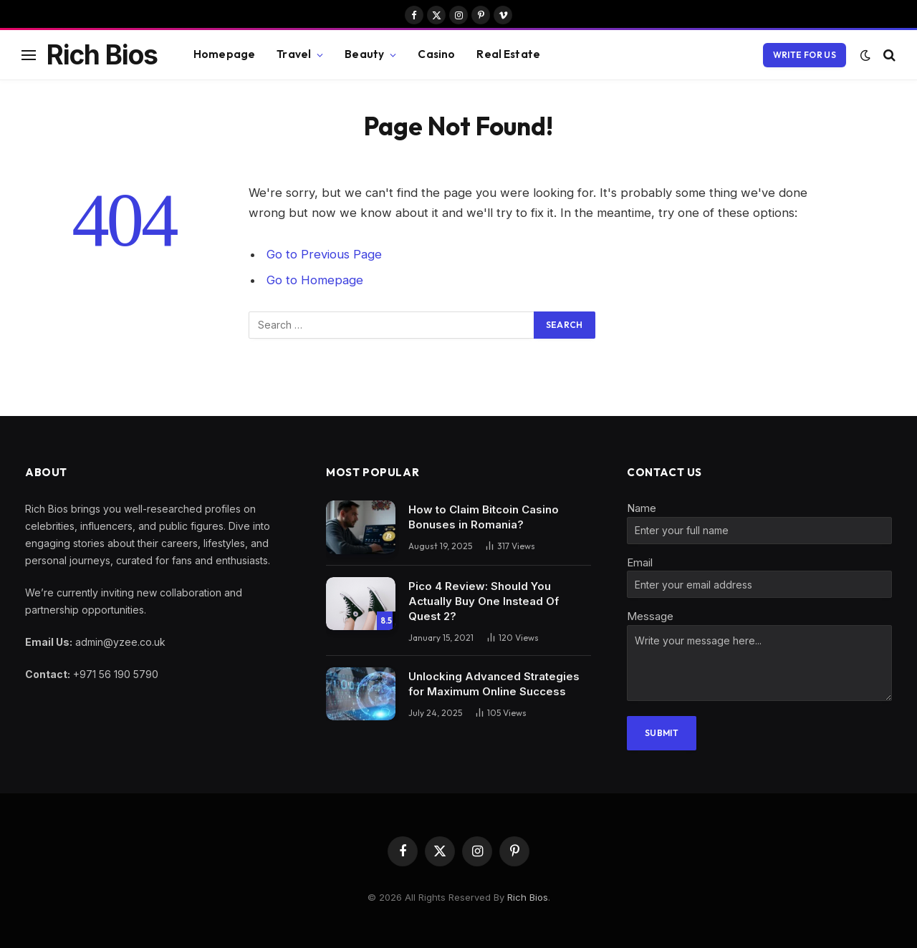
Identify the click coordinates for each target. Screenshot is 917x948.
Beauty (364, 54)
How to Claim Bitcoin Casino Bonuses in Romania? (483, 517)
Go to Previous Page (324, 254)
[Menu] (28, 55)
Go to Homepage (315, 280)
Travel (294, 54)
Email (640, 562)
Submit (661, 732)
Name (641, 508)
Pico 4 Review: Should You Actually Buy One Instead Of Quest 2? (483, 601)
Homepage (224, 54)
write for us (804, 54)
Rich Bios (527, 897)
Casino (436, 54)
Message (650, 616)
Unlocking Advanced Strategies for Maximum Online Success (494, 683)
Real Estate (508, 54)
